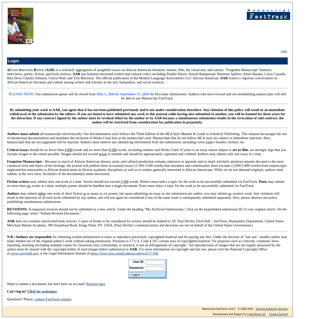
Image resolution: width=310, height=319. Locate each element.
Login (284, 51)
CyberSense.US (256, 314)
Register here (95, 284)
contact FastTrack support (53, 299)
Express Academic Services (271, 308)
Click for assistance (42, 291)
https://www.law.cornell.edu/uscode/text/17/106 (124, 253)
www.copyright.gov (24, 253)
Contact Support (278, 314)
